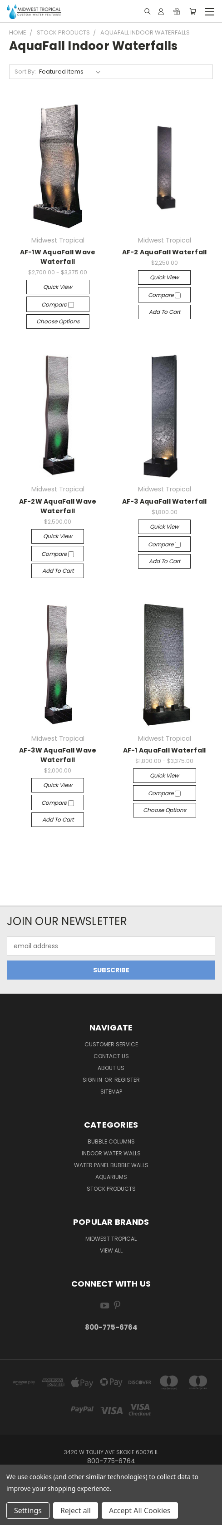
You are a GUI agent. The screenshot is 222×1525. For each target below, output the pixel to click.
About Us (111, 1068)
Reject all (75, 1510)
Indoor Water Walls (111, 1153)
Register (127, 1080)
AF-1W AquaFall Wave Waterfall (58, 257)
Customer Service (111, 1044)
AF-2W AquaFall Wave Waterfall (58, 506)
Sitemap (111, 1091)
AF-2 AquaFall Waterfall (164, 252)
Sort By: (25, 71)
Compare (57, 304)
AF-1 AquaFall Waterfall (164, 750)
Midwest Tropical (111, 1239)
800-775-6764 (111, 1327)
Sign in (93, 1080)
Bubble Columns (111, 1141)
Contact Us (111, 1056)
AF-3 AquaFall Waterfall (164, 501)
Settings (28, 1510)
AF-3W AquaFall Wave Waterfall (58, 755)
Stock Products (111, 1189)
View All (111, 1250)
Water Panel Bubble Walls (111, 1165)
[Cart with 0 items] (192, 11)
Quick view (57, 287)
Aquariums (111, 1177)
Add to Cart (164, 312)
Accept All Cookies (140, 1510)
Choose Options (57, 321)
